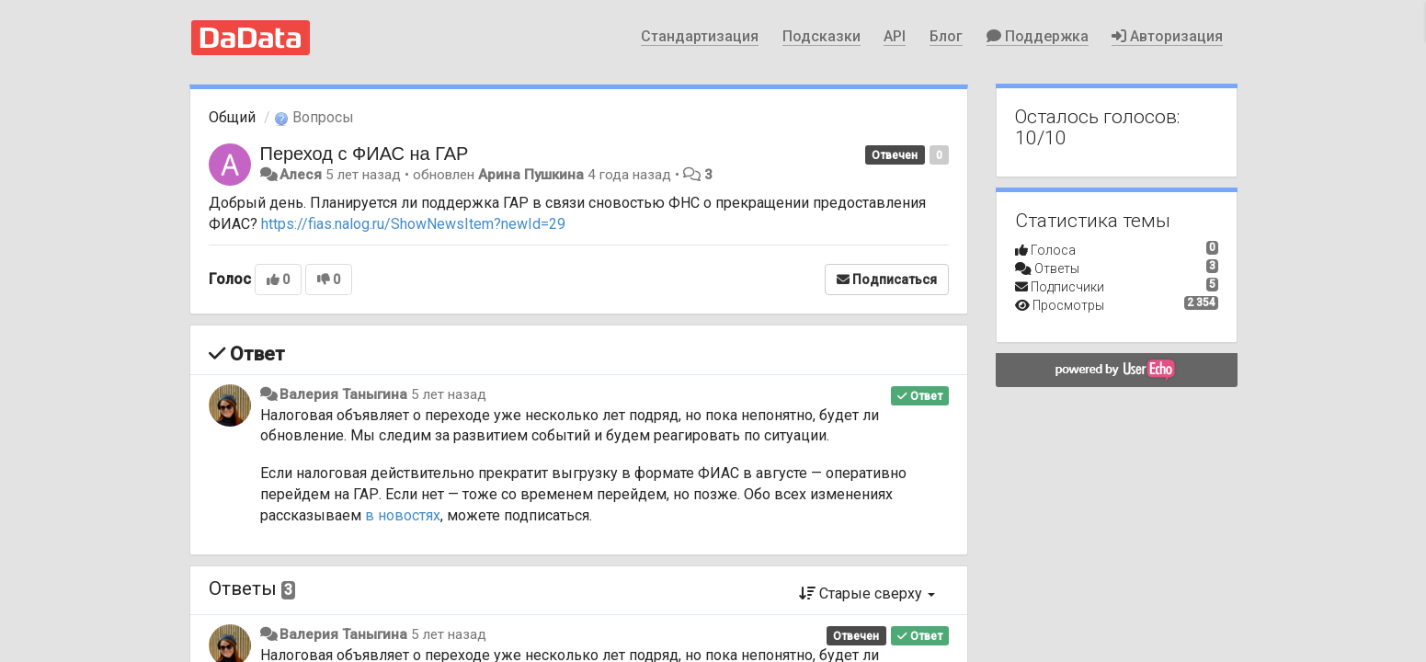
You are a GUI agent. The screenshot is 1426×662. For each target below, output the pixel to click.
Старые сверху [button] (867, 593)
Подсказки (821, 36)
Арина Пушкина (531, 174)
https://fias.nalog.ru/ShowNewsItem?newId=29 (413, 224)
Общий (232, 117)
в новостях (402, 515)
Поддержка (1038, 36)
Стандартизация (700, 36)
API (895, 36)
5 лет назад (448, 394)
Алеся (300, 174)
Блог (946, 36)
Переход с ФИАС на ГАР (364, 153)
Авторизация (1167, 36)
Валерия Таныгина (343, 394)
